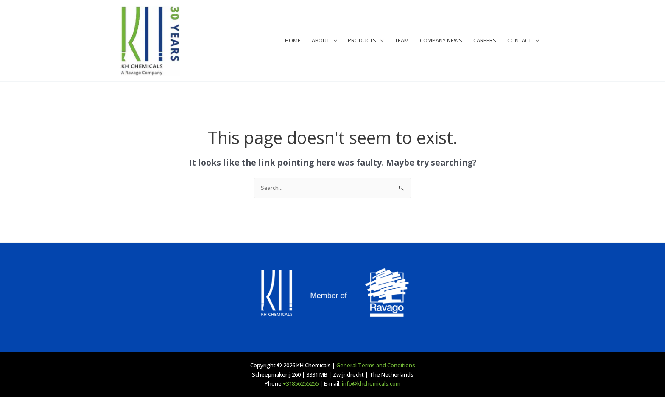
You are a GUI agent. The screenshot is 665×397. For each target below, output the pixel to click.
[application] (333, 40)
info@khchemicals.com (371, 383)
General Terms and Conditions (375, 365)
